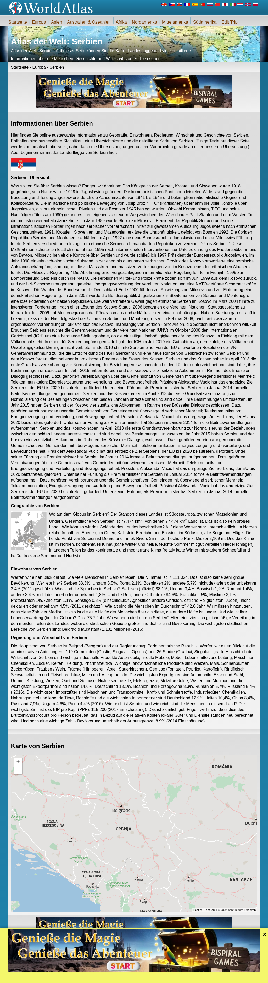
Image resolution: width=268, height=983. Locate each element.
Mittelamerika (175, 22)
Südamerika (205, 22)
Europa (39, 22)
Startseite (17, 22)
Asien (56, 22)
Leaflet (197, 909)
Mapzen (250, 909)
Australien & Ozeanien (89, 22)
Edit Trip (229, 22)
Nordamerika (144, 22)
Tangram (210, 909)
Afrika (121, 22)
